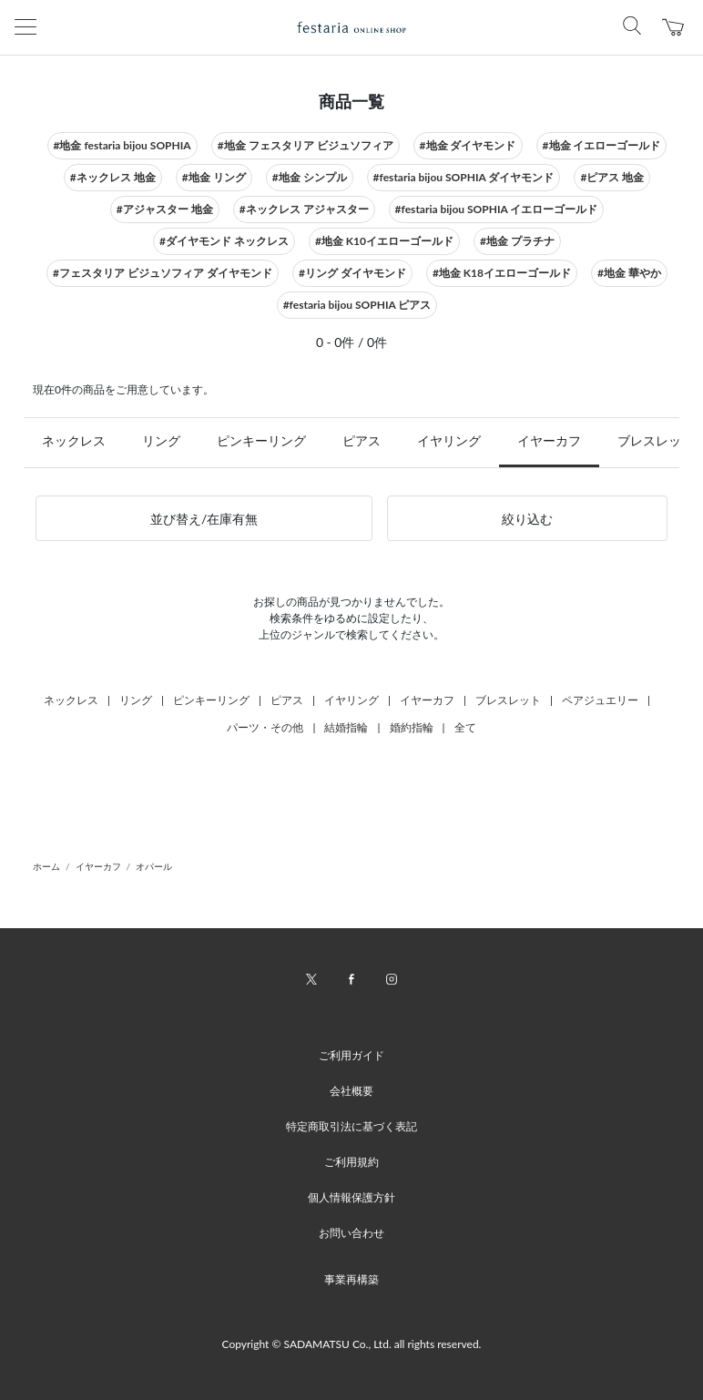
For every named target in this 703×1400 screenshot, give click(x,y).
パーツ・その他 (265, 727)
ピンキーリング (261, 440)
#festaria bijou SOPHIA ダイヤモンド (464, 177)
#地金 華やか (629, 273)
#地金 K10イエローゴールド (384, 241)
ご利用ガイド (351, 1055)
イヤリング (449, 440)
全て (465, 727)
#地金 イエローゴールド (602, 145)
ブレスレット (508, 700)
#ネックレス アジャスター (304, 209)
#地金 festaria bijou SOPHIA (122, 145)
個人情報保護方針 (351, 1197)
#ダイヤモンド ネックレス (224, 241)
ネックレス (74, 440)
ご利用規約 (351, 1162)
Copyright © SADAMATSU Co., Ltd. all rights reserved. (352, 1344)
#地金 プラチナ (517, 241)
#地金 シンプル (309, 177)
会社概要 (351, 1091)
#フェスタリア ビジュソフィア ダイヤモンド (162, 273)
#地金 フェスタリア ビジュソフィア (305, 145)
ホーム (46, 866)
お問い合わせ (351, 1233)
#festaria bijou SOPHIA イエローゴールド (496, 209)
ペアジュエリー (600, 700)
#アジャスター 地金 (165, 209)
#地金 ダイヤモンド (468, 145)
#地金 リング (214, 177)
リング (161, 440)
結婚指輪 (346, 727)
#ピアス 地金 (612, 177)
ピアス (361, 440)
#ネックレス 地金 (113, 177)
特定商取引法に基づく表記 (351, 1126)
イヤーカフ (549, 440)
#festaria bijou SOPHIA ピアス (357, 305)
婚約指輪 (411, 727)
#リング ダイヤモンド (352, 273)
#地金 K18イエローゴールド (502, 273)
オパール (154, 866)
